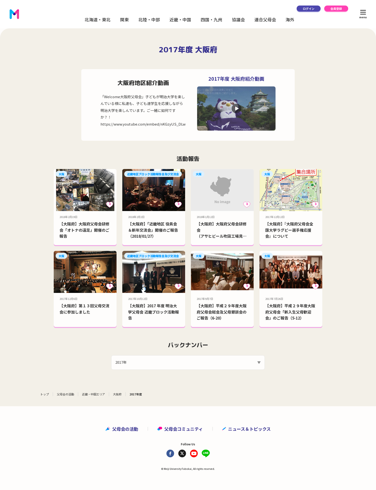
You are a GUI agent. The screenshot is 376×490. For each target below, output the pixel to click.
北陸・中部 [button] (149, 19)
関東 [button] (124, 19)
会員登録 (336, 8)
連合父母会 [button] (265, 19)
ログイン (308, 8)
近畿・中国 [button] (180, 19)
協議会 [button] (238, 19)
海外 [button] (290, 19)
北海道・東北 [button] (98, 19)
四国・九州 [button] (211, 19)
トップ (44, 394)
